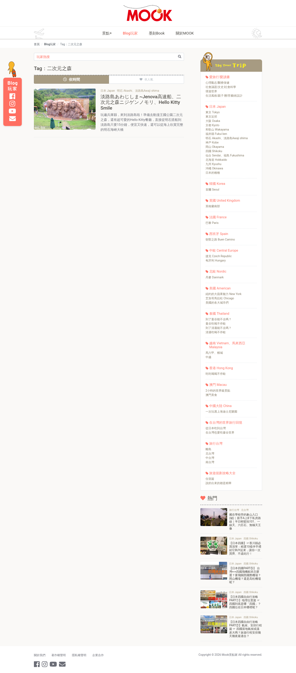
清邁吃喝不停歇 (216, 332)
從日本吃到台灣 (216, 428)
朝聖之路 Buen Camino (220, 239)
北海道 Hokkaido (216, 159)
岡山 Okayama (215, 146)
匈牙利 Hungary (216, 260)
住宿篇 (210, 478)
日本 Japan (217, 107)
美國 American (220, 288)
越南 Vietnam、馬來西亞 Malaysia (227, 345)
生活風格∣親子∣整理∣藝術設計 (224, 95)
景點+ (107, 33)
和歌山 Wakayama (217, 129)
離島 (208, 449)
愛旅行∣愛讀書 (219, 77)
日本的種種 (213, 172)
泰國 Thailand (219, 314)
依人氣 (146, 79)
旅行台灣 (215, 443)
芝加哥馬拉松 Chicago (220, 298)
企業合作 (99, 654)
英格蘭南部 (213, 206)
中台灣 (210, 457)
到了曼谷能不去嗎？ (218, 319)
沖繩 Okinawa (214, 168)
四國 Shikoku (214, 151)
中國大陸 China (220, 406)
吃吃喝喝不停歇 (216, 373)
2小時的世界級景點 (218, 390)
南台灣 (210, 462)
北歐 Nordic (217, 271)
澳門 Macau (218, 385)
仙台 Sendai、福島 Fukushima (225, 155)
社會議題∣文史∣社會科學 (221, 87)
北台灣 (210, 453)
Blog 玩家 (12, 86)
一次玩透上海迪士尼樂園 (221, 411)
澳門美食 (211, 395)
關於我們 (39, 654)
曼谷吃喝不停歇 (216, 323)
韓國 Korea (217, 184)
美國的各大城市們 (217, 302)
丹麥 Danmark (215, 277)
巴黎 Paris (212, 222)
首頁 (37, 44)
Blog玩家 (130, 33)
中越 (208, 357)
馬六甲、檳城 (214, 352)
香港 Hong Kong (221, 368)
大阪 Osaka (213, 121)
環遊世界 (211, 91)
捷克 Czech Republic (219, 256)
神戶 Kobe (212, 142)
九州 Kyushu (213, 164)
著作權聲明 (59, 654)
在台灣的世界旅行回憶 (225, 422)
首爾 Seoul (212, 189)
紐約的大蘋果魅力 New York (224, 294)
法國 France (218, 217)
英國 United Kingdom (224, 200)
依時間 (71, 79)
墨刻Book (157, 33)
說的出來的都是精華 (218, 483)
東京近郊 (211, 116)
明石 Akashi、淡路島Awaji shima (227, 138)
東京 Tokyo (213, 112)
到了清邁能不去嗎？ (218, 328)
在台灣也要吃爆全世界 (220, 432)
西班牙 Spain (218, 234)
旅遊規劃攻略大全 (222, 473)
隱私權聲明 (80, 654)
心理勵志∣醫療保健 (217, 82)
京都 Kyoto (212, 125)
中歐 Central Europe (223, 250)
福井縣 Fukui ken (216, 133)
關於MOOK (185, 33)
